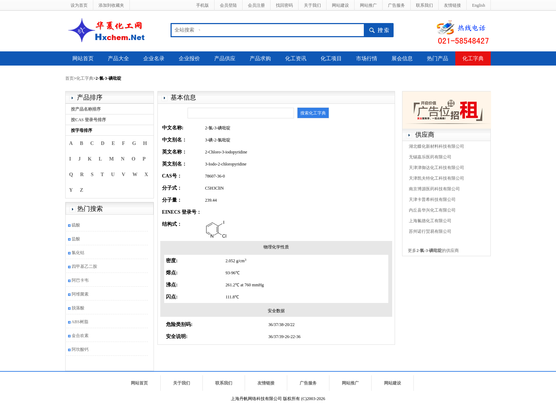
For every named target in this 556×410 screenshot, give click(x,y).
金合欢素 (80, 335)
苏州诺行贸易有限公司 (430, 231)
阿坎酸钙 (80, 349)
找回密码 (284, 5)
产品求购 (260, 58)
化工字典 (473, 58)
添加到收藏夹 (111, 5)
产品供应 (224, 58)
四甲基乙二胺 (84, 266)
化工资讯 (295, 58)
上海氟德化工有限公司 (430, 220)
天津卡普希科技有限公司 (432, 199)
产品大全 (118, 58)
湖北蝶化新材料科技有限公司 (436, 146)
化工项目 (331, 58)
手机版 (202, 5)
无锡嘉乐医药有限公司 (430, 157)
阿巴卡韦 (80, 280)
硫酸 (76, 225)
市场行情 (366, 58)
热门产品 (437, 58)
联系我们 (424, 5)
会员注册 (256, 5)
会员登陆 (228, 5)
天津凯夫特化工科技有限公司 (436, 178)
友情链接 (452, 5)
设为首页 (79, 5)
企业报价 (189, 58)
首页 (69, 78)
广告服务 (396, 5)
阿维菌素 (80, 294)
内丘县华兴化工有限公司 (432, 210)
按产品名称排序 (86, 109)
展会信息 (402, 58)
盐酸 (76, 238)
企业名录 (154, 58)
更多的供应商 (433, 250)
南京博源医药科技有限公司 (434, 188)
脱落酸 (78, 307)
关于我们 (312, 5)
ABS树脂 (79, 321)
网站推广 (368, 5)
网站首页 (83, 58)
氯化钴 (78, 252)
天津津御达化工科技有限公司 (436, 167)
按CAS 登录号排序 (88, 119)
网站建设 (340, 5)
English (478, 5)
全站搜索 (184, 30)
